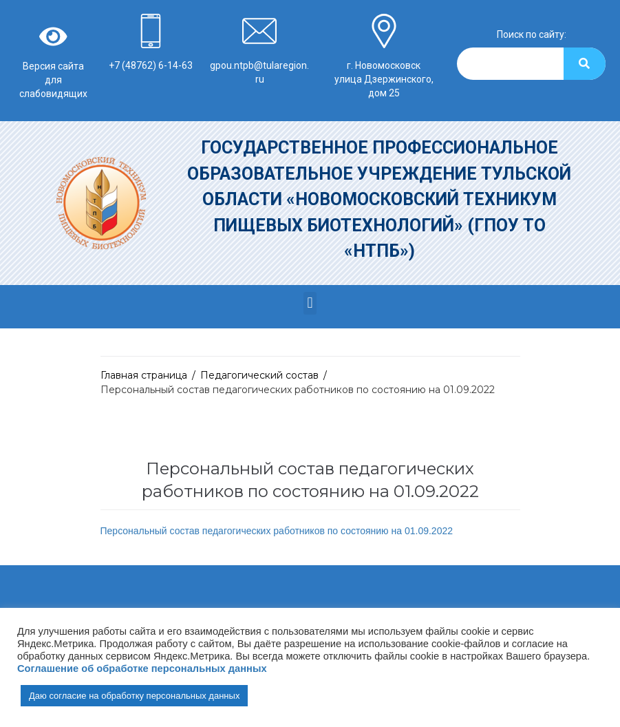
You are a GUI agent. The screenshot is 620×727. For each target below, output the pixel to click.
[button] (310, 303)
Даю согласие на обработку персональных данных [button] (134, 696)
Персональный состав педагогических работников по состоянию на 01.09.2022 (276, 530)
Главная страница (143, 375)
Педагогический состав (259, 375)
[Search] (585, 64)
